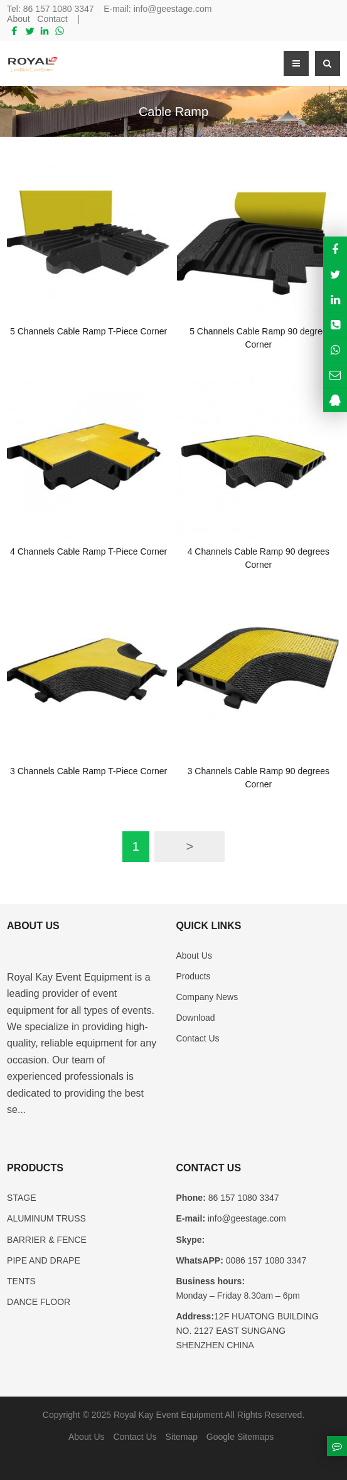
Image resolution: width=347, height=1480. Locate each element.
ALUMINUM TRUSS (46, 1218)
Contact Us (197, 1038)
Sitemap (182, 1437)
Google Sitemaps (240, 1437)
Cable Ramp (173, 112)
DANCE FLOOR (38, 1302)
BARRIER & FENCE (47, 1240)
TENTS (21, 1281)
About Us (194, 955)
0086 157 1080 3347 (264, 1260)
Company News (207, 997)
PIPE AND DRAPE (43, 1260)
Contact (52, 19)
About (18, 19)
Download (195, 1018)
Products (193, 976)
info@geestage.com (173, 9)
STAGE (21, 1198)
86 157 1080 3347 (58, 9)
